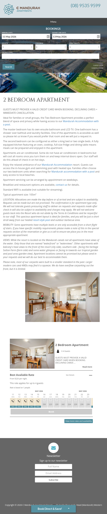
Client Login (98, 65)
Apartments (74, 42)
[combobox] (17, 47)
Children (39, 42)
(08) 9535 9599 (85, 5)
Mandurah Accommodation (57, 164)
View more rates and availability (78, 421)
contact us (61, 184)
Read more (87, 367)
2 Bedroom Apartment (72, 345)
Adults (5, 42)
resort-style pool (41, 220)
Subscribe (53, 479)
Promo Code (7, 51)
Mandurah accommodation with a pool (72, 171)
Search (8, 66)
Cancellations (97, 68)
